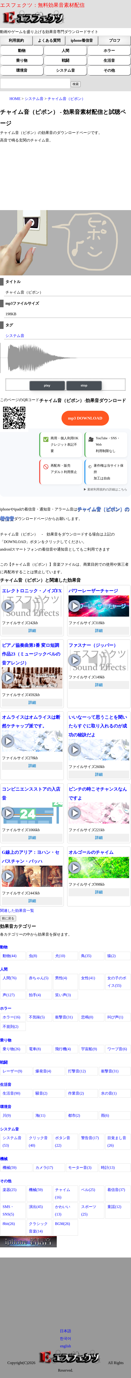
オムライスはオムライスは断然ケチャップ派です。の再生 (8, 741)
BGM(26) (62, 1224)
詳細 (32, 631)
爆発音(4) (43, 1071)
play (47, 385)
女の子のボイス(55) (116, 982)
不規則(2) (10, 1027)
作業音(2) (76, 1093)
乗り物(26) (11, 1049)
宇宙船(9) (89, 1049)
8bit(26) (9, 1224)
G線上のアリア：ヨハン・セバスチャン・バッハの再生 (8, 876)
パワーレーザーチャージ (93, 590)
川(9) (7, 1115)
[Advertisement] (65, 177)
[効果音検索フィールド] (76, 84)
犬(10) (60, 956)
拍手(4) (35, 995)
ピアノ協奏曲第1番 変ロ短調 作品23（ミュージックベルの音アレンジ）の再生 (8, 678)
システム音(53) (12, 1141)
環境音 (21, 70)
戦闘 (65, 60)
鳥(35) (86, 956)
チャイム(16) (62, 1193)
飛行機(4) (63, 1049)
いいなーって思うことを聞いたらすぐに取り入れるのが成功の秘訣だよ (98, 726)
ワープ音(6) (117, 1049)
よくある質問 (49, 40)
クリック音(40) (38, 1141)
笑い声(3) (63, 995)
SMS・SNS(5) (8, 1210)
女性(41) (88, 978)
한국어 (65, 1338)
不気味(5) (37, 1017)
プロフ (114, 40)
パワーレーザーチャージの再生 (74, 606)
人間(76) (10, 978)
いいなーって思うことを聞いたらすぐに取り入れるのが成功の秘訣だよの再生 (74, 750)
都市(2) (74, 1115)
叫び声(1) (115, 1017)
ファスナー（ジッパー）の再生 (74, 660)
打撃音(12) (77, 1071)
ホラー (109, 51)
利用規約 (16, 40)
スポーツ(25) (88, 1210)
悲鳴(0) (87, 1017)
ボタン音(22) (62, 1141)
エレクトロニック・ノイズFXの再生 (8, 606)
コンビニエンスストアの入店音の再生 (8, 813)
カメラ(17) (44, 1168)
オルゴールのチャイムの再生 (74, 867)
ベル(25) (88, 1190)
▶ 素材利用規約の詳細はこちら (105, 489)
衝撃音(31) (64, 1017)
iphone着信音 (82, 40)
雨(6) (105, 1115)
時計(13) (108, 1168)
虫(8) (33, 956)
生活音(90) (11, 1093)
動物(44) (10, 956)
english (65, 1346)
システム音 (65, 70)
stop (84, 385)
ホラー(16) (11, 1017)
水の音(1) (109, 1093)
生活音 (109, 60)
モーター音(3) (80, 1168)
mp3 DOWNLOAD (85, 418)
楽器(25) (10, 1190)
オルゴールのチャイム (91, 852)
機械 (4, 1159)
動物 (22, 51)
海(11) (40, 1115)
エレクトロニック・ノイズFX (32, 590)
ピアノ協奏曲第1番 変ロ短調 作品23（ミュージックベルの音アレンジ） (31, 654)
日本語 (65, 1331)
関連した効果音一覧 (17, 911)
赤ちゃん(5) (38, 978)
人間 (65, 51)
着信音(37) (116, 1190)
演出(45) (36, 1207)
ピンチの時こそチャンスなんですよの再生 (74, 813)
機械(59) (10, 1168)
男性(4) (61, 978)
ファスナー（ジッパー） (93, 645)
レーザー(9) (12, 1071)
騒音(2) (41, 1093)
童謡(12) (114, 1207)
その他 (109, 70)
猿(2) (111, 956)
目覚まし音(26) (116, 1141)
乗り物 (21, 60)
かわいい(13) (62, 1210)
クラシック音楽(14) (38, 1227)
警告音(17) (90, 1138)
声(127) (9, 995)
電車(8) (35, 1049)
